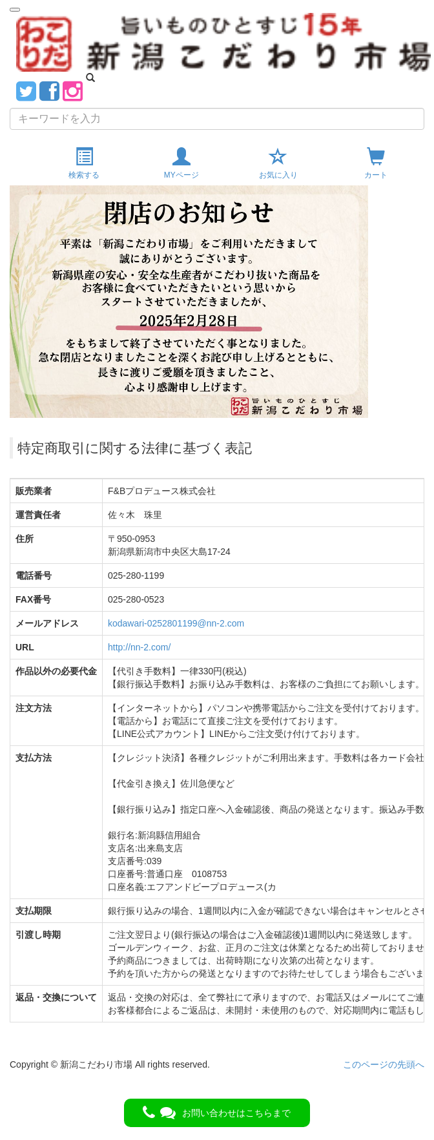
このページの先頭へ (383, 1064)
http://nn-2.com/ (139, 647)
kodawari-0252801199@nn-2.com (176, 623)
